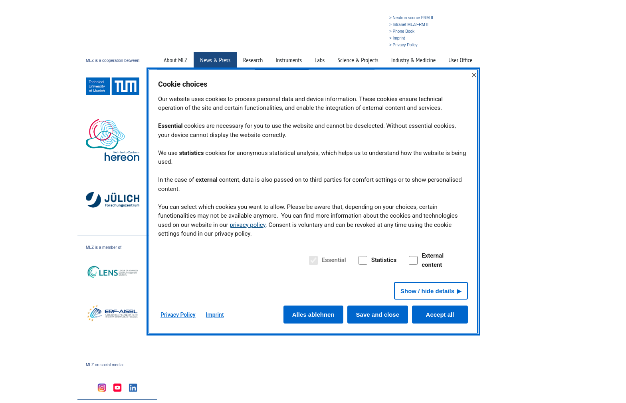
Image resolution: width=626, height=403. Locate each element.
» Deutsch (370, 45)
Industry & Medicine (413, 60)
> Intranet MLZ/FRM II (408, 24)
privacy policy (247, 224)
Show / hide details (427, 291)
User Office (460, 60)
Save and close (377, 314)
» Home (330, 45)
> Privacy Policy (403, 45)
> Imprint (397, 38)
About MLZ (175, 60)
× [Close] (474, 74)
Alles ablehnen (313, 314)
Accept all (440, 314)
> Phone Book (401, 31)
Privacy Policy (178, 315)
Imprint (215, 315)
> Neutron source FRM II (411, 18)
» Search (349, 45)
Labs (320, 60)
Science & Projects (357, 60)
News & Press (215, 60)
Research (253, 60)
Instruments (288, 60)
